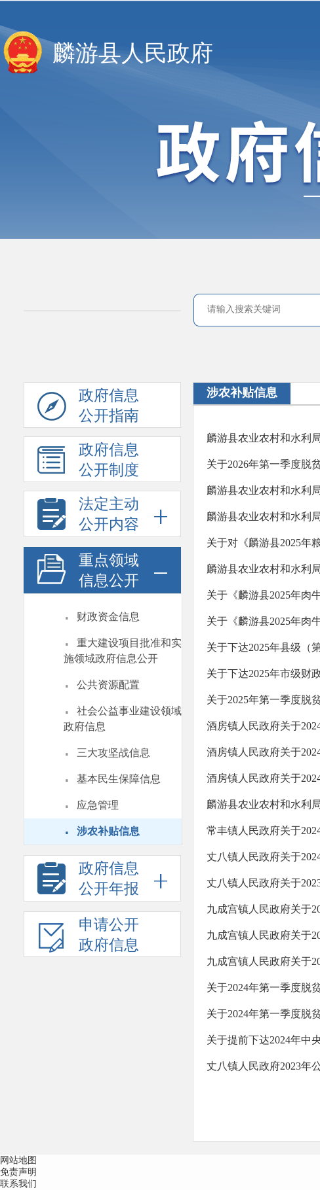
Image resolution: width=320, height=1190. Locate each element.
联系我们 (18, 1184)
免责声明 (18, 1172)
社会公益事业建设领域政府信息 (123, 718)
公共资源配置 (108, 684)
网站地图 (18, 1160)
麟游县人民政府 (132, 53)
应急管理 (98, 805)
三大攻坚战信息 (113, 752)
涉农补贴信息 (108, 831)
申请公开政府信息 (88, 937)
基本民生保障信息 (119, 778)
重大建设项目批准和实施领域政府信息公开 (123, 650)
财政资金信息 (108, 616)
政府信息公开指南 (88, 407)
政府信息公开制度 (88, 462)
